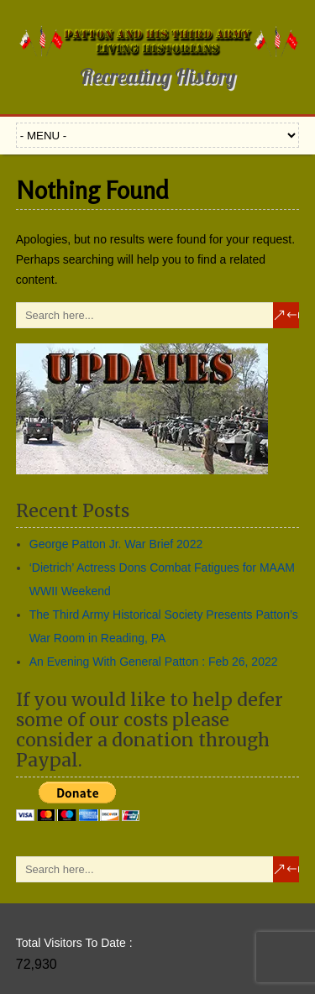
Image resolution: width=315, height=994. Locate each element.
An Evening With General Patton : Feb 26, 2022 (153, 661)
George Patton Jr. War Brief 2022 (115, 544)
